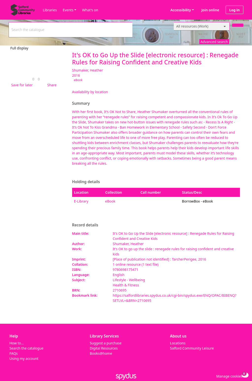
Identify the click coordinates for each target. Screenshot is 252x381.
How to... (17, 343)
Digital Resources (104, 348)
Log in (234, 10)
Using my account (24, 358)
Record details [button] (85, 225)
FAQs (14, 353)
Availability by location (90, 91)
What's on (90, 10)
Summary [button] (81, 103)
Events (68, 10)
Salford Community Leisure (192, 348)
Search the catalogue (27, 348)
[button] (20, 85)
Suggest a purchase (106, 343)
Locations (178, 343)
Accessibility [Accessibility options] (180, 10)
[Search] (237, 25)
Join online (210, 10)
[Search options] (202, 26)
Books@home (101, 353)
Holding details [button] (86, 182)
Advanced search (214, 41)
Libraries (50, 10)
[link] (33, 79)
